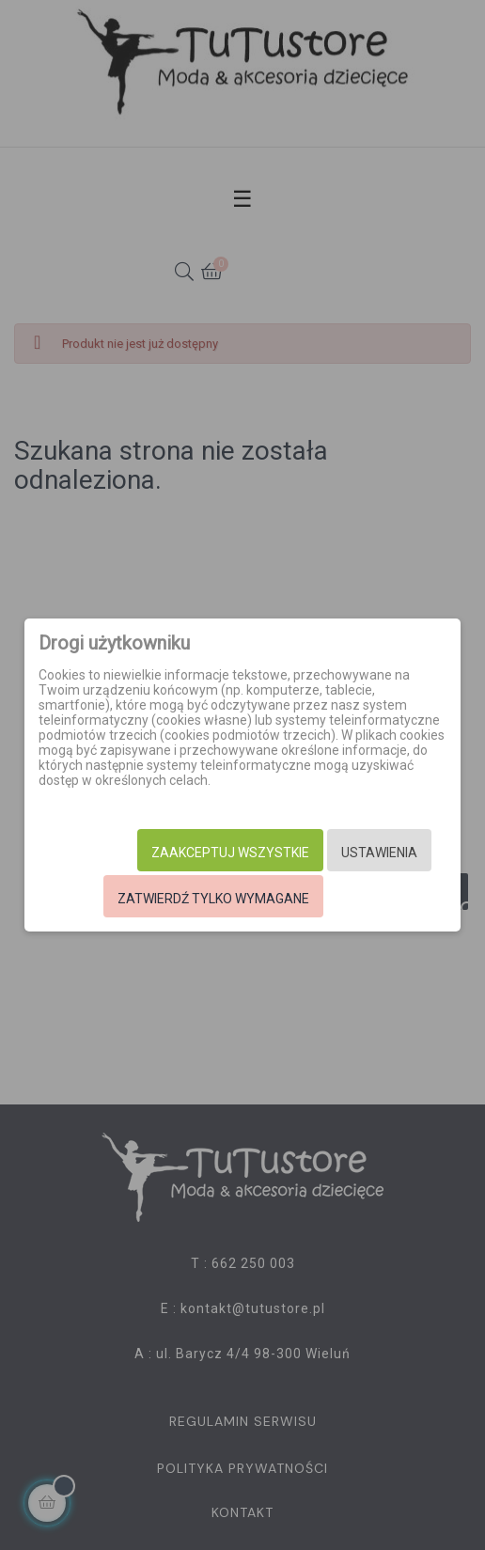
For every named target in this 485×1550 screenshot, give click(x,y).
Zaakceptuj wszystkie (230, 852)
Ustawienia (379, 852)
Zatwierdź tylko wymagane (213, 898)
